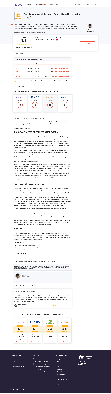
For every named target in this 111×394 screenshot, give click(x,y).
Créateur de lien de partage (42, 365)
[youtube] (85, 365)
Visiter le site (88, 43)
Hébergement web (17, 362)
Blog (58, 362)
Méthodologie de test (63, 375)
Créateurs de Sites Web (19, 360)
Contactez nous (61, 365)
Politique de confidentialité (64, 378)
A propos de (60, 360)
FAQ (58, 368)
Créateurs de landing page (20, 365)
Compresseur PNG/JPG (41, 360)
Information (60, 370)
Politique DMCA (61, 383)
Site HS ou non (39, 370)
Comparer (19, 110)
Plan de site (60, 373)
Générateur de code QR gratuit (43, 362)
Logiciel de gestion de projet (20, 368)
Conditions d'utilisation (63, 380)
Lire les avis (19, 343)
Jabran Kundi (90, 31)
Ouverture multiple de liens (42, 373)
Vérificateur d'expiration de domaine (44, 368)
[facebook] (79, 365)
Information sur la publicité (103, 0)
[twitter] (82, 365)
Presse (59, 385)
